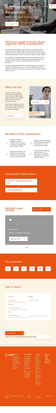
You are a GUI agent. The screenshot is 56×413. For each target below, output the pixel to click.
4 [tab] (30, 247)
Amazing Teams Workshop (37, 380)
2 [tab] (27, 247)
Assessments (23, 6)
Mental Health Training (37, 358)
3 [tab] (28, 247)
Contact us (53, 6)
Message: (31, 296)
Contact (47, 362)
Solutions (17, 6)
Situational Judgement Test (27, 368)
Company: (11, 304)
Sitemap (49, 396)
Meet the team (35, 6)
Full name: (11, 296)
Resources (45, 6)
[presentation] (15, 326)
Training (30, 6)
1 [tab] (25, 247)
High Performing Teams (38, 371)
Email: (10, 312)
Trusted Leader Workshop (37, 366)
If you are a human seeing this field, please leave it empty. (27, 337)
